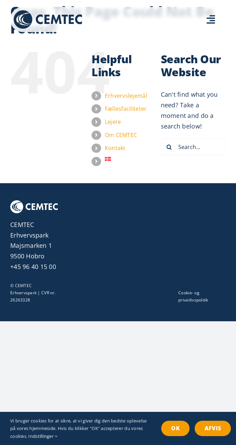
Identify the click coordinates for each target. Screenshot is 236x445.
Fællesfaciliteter (126, 108)
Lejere (113, 121)
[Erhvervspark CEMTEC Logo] (48, 13)
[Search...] (193, 147)
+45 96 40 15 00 (33, 266)
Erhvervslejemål (126, 95)
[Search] (169, 147)
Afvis (213, 428)
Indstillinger (42, 436)
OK (175, 428)
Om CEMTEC (121, 135)
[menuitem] (128, 159)
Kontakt (115, 148)
